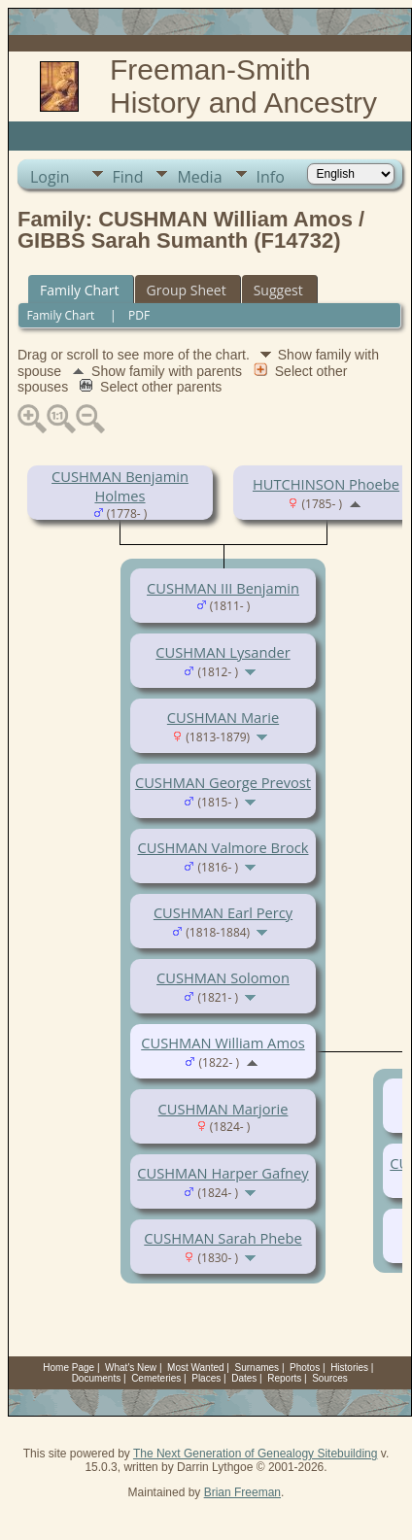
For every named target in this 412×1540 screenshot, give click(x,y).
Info (271, 177)
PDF (139, 315)
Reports (284, 1378)
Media (199, 177)
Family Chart (80, 290)
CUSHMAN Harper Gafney (222, 1172)
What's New (130, 1367)
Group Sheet (186, 290)
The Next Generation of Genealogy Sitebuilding (255, 1453)
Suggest (278, 290)
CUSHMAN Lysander (222, 652)
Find (128, 177)
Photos (305, 1367)
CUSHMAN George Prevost (223, 782)
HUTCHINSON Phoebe (326, 484)
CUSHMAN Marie (223, 717)
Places (206, 1378)
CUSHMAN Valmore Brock (222, 847)
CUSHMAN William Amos (223, 1042)
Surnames (257, 1367)
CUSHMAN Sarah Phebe (222, 1238)
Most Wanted (195, 1367)
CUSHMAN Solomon (223, 977)
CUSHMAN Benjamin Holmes (120, 485)
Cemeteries (156, 1378)
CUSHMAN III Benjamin (223, 588)
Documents (96, 1378)
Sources (330, 1378)
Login (50, 177)
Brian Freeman (242, 1492)
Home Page (68, 1367)
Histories (349, 1367)
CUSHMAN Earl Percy (223, 912)
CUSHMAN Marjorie (223, 1108)
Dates (244, 1378)
